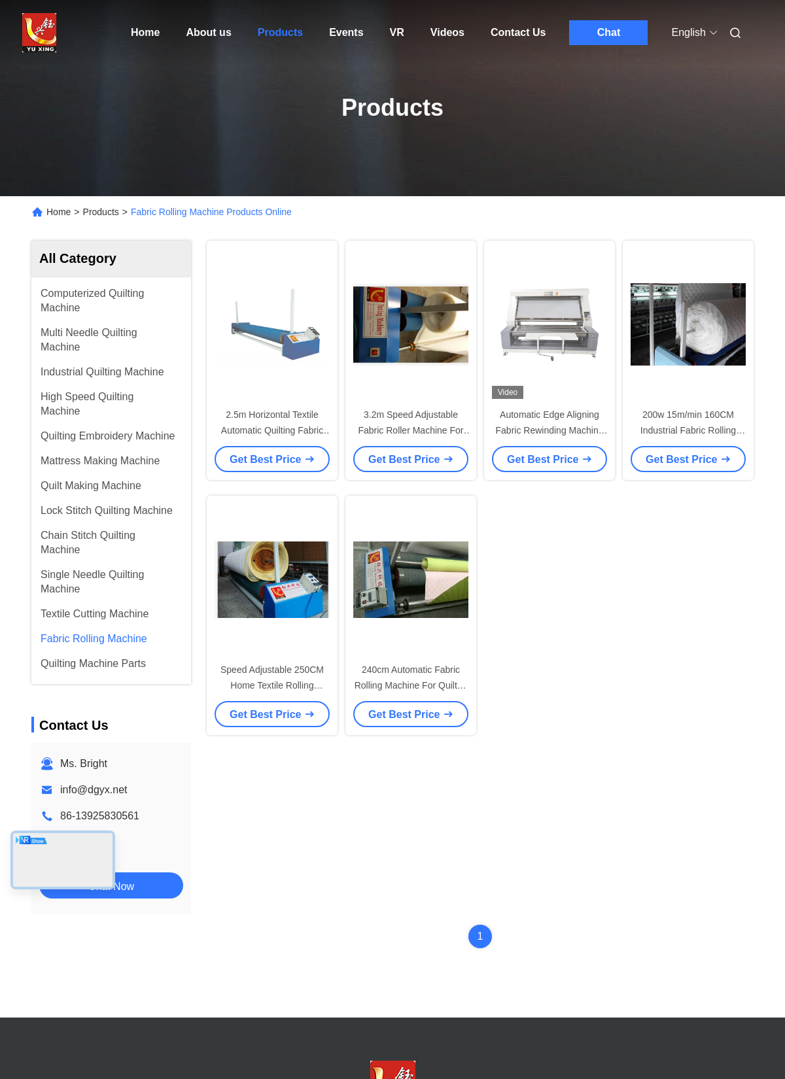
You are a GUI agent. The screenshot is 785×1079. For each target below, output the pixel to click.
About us (208, 32)
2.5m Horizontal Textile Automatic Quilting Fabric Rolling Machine (272, 430)
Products (280, 32)
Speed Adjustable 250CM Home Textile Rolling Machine (272, 685)
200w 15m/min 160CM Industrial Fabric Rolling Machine (688, 430)
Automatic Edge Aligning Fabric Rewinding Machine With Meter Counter (550, 430)
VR (397, 32)
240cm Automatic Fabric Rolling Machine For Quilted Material (411, 685)
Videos (447, 32)
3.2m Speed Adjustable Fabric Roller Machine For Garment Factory (410, 430)
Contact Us (518, 32)
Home (145, 32)
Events (346, 32)
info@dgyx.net (94, 789)
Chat (609, 32)
